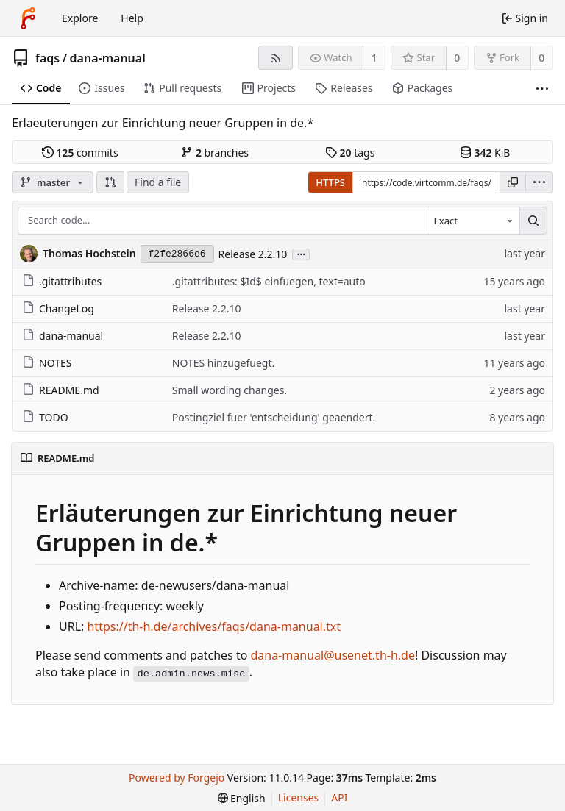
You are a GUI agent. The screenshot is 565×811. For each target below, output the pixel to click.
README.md (60, 390)
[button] (110, 182)
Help (132, 18)
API (339, 797)
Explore (80, 18)
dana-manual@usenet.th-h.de (333, 655)
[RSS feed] (275, 58)
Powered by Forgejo (176, 778)
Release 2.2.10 (253, 254)
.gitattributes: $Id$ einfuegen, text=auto (269, 281)
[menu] (539, 182)
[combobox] (471, 221)
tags (349, 153)
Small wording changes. (229, 390)
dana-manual (108, 58)
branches (215, 153)
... (300, 253)
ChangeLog (58, 308)
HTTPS (330, 182)
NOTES (46, 363)
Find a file (158, 182)
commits (80, 153)
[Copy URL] (513, 182)
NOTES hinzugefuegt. (223, 363)
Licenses (298, 797)
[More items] (542, 88)
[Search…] (533, 221)
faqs (47, 58)
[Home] (28, 18)
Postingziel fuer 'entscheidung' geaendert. (274, 417)
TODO (45, 417)
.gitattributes (62, 281)
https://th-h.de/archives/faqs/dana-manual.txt (214, 626)
